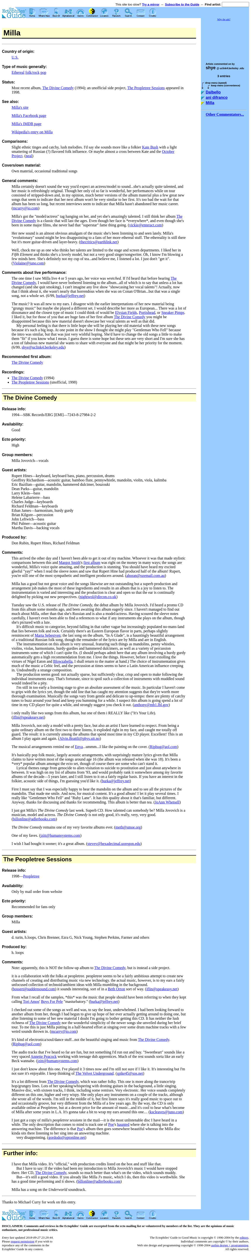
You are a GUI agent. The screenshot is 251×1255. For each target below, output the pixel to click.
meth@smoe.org (128, 827)
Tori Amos (31, 1001)
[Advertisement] (225, 39)
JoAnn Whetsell (167, 802)
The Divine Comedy (58, 88)
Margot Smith (69, 562)
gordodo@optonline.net (66, 1137)
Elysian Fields (126, 312)
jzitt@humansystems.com (60, 835)
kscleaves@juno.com (166, 1112)
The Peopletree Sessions (146, 88)
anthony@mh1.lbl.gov (151, 705)
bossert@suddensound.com (34, 989)
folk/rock (32, 72)
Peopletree (31, 876)
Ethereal (18, 72)
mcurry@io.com (25, 208)
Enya (79, 747)
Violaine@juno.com (28, 263)
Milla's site (20, 107)
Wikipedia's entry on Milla (32, 132)
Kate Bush (150, 147)
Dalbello (213, 92)
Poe (111, 1124)
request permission (22, 1241)
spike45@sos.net (130, 1073)
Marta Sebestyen (47, 635)
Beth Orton (116, 989)
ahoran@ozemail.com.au (145, 576)
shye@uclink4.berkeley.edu (43, 347)
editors (244, 1237)
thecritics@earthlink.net (98, 242)
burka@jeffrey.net (70, 296)
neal (29, 156)
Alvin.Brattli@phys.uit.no (79, 738)
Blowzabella (63, 661)
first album (92, 562)
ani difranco (217, 97)
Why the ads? (223, 19)
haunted (123, 1124)
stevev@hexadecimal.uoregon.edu (113, 844)
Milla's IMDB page (26, 124)
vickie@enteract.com (145, 225)
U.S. (15, 57)
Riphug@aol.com (163, 747)
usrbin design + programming (229, 1245)
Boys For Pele (52, 1001)
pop (43, 72)
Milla (210, 103)
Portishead (147, 312)
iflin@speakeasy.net (28, 717)
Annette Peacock (44, 1056)
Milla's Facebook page (29, 116)
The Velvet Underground (94, 1073)
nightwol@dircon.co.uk (98, 597)
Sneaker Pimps (173, 312)
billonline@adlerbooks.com (34, 819)
